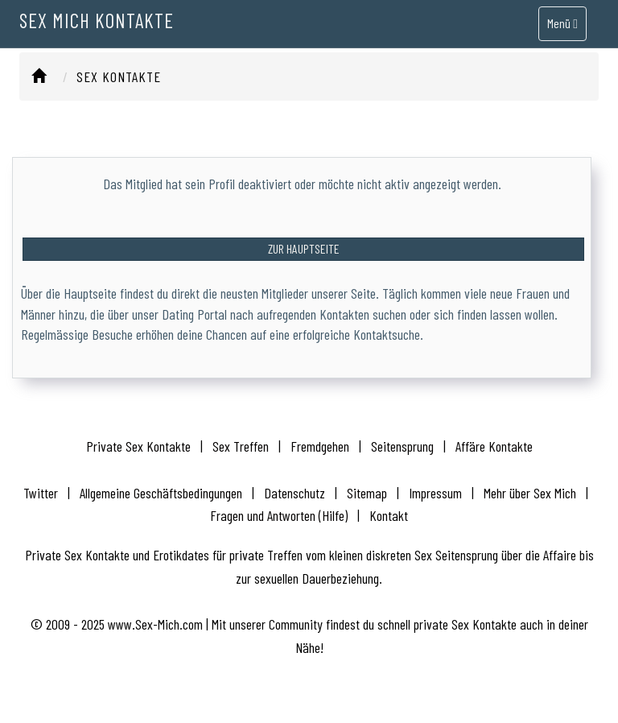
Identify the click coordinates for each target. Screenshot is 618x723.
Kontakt (388, 515)
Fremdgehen (319, 446)
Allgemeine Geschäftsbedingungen (161, 493)
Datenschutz (294, 493)
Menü (562, 35)
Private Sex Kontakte (138, 446)
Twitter (40, 493)
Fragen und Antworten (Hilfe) (279, 515)
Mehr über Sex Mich (530, 493)
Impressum (435, 493)
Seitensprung (402, 446)
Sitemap (367, 493)
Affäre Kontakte (494, 446)
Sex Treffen (240, 446)
